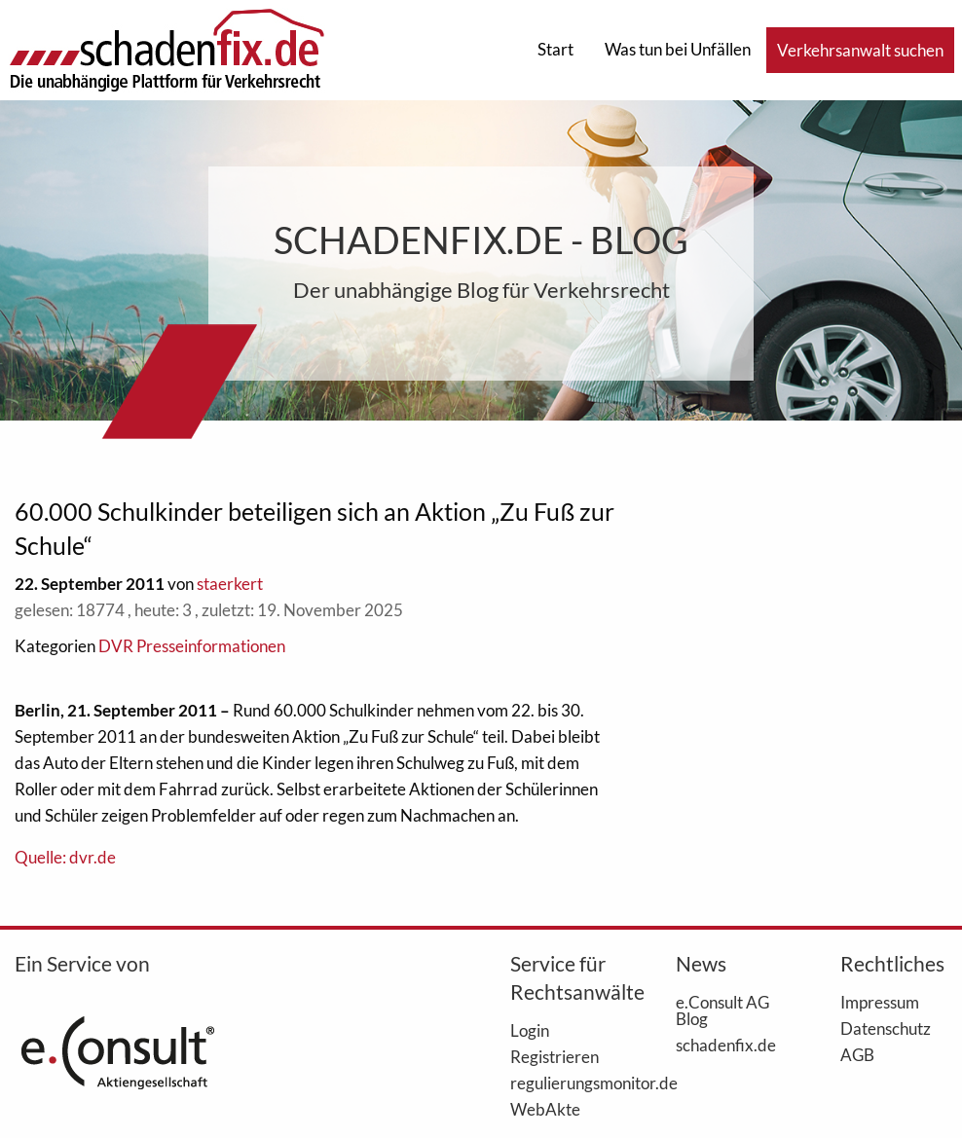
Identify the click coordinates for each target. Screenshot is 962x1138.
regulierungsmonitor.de (563, 1082)
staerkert (230, 583)
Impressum (879, 1001)
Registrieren (554, 1056)
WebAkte (545, 1109)
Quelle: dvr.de (65, 857)
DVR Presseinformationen (191, 646)
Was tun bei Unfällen (678, 49)
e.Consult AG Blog (722, 1010)
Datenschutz (885, 1028)
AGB (857, 1054)
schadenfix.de (726, 1044)
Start (555, 49)
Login (529, 1030)
